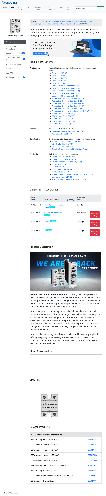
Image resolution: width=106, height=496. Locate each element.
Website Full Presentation (12, 47)
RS (48, 230)
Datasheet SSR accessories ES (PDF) (66, 91)
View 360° (10, 73)
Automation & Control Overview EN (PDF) (68, 98)
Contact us (70, 8)
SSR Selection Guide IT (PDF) (63, 119)
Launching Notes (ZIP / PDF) (63, 177)
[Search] (85, 8)
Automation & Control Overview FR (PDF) (68, 101)
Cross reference (51, 8)
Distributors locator (38, 8)
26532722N (92, 470)
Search (100, 8)
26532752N (92, 439)
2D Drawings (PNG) (59, 164)
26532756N (92, 460)
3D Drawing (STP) (59, 167)
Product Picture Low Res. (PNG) (64, 156)
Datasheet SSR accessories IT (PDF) (65, 93)
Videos (8, 69)
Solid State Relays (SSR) (83, 21)
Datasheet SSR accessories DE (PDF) (66, 96)
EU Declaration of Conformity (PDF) (66, 141)
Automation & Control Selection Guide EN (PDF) (70, 111)
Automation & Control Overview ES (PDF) (68, 108)
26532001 (92, 476)
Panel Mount (66, 24)
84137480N (35, 213)
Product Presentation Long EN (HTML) (67, 162)
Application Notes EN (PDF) (62, 134)
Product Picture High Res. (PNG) (64, 159)
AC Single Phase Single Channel (46, 24)
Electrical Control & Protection (59, 21)
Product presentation (14, 42)
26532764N (92, 465)
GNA (75, 24)
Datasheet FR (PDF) (59, 75)
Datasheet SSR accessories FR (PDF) (66, 88)
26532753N (92, 445)
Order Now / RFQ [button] (94, 214)
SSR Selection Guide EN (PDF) (63, 113)
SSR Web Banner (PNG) (61, 172)
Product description (13, 64)
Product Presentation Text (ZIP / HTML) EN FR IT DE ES (73, 174)
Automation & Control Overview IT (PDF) (68, 103)
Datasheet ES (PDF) (59, 83)
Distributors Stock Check (15, 58)
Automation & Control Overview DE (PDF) (68, 106)
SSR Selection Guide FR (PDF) (63, 116)
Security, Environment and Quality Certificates (70, 149)
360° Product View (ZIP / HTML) (64, 169)
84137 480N (36, 205)
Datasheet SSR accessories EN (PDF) (66, 86)
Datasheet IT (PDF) (59, 78)
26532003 (92, 481)
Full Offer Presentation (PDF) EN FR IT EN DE (69, 179)
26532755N (92, 455)
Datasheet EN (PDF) (59, 73)
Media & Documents (15, 53)
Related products (15, 77)
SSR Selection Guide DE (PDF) (63, 121)
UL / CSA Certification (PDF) (62, 144)
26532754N (92, 450)
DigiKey (50, 221)
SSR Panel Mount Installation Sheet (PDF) (68, 131)
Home (5, 7)
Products (12, 7)
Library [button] (61, 7)
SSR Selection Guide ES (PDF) (63, 124)
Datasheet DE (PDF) (59, 81)
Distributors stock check (25, 8)
